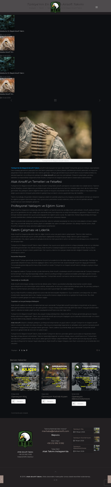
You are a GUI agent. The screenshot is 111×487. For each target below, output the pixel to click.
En (21, 168)
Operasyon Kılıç (19, 396)
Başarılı (25, 168)
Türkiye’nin (15, 168)
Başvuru (55, 435)
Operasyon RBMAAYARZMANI (81, 397)
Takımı (36, 168)
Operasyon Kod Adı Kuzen (54, 396)
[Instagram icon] (56, 480)
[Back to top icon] (55, 472)
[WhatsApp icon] (54, 480)
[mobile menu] (96, 7)
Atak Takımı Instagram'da (55, 451)
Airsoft (31, 168)
